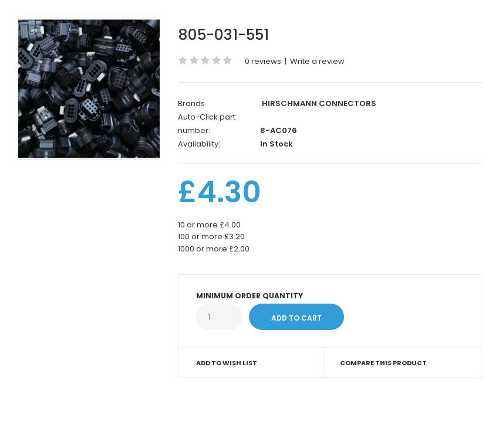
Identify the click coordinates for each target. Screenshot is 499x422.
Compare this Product (383, 362)
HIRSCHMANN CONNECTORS (319, 103)
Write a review (317, 61)
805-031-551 (223, 35)
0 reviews (263, 61)
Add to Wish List (226, 362)
